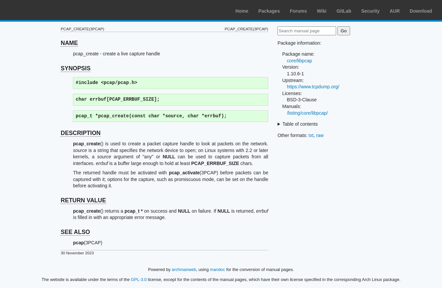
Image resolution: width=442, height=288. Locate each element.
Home (241, 11)
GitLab (343, 11)
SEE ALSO (75, 232)
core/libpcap (299, 60)
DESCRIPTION (81, 133)
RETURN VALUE (83, 200)
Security (370, 11)
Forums (298, 11)
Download (421, 11)
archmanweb (184, 269)
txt (311, 135)
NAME (69, 43)
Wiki (322, 11)
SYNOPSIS (75, 68)
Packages (269, 11)
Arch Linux (36, 10)
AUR (395, 11)
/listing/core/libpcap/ (307, 113)
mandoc (217, 269)
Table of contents (300, 124)
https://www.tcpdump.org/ (313, 86)
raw (320, 135)
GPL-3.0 (139, 279)
